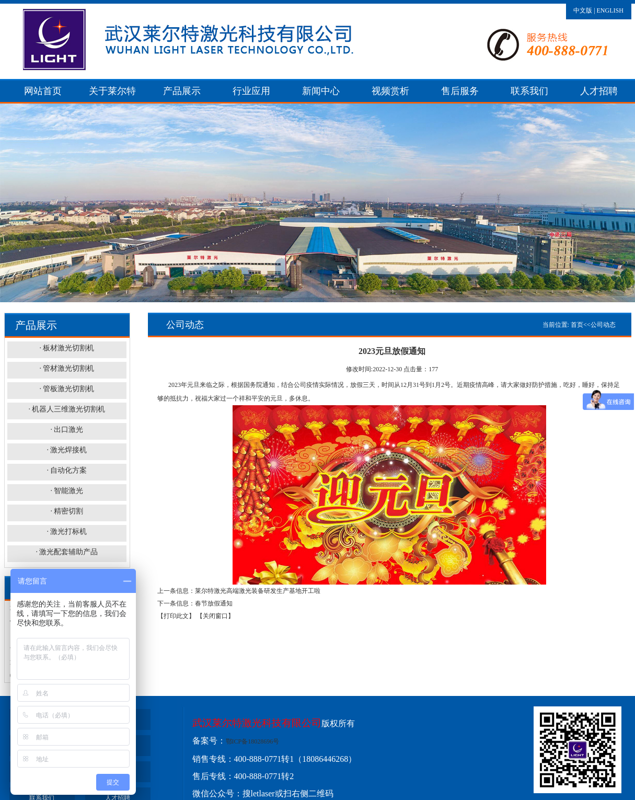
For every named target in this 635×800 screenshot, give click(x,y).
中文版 (582, 10)
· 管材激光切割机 (66, 368)
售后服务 (460, 91)
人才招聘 (599, 91)
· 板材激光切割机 (66, 348)
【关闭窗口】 (215, 616)
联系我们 (529, 91)
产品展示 (182, 91)
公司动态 (603, 324)
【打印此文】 (176, 616)
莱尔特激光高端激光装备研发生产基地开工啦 (257, 591)
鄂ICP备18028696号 (253, 741)
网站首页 (43, 91)
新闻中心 (321, 91)
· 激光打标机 (67, 531)
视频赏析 (390, 91)
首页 (577, 324)
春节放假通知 (214, 603)
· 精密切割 (66, 511)
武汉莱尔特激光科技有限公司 (256, 722)
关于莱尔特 (112, 91)
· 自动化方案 (67, 470)
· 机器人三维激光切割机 (66, 409)
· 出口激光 (66, 429)
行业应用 (251, 91)
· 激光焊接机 (67, 450)
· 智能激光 (66, 491)
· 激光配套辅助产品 (67, 552)
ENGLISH (610, 10)
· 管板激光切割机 (66, 389)
